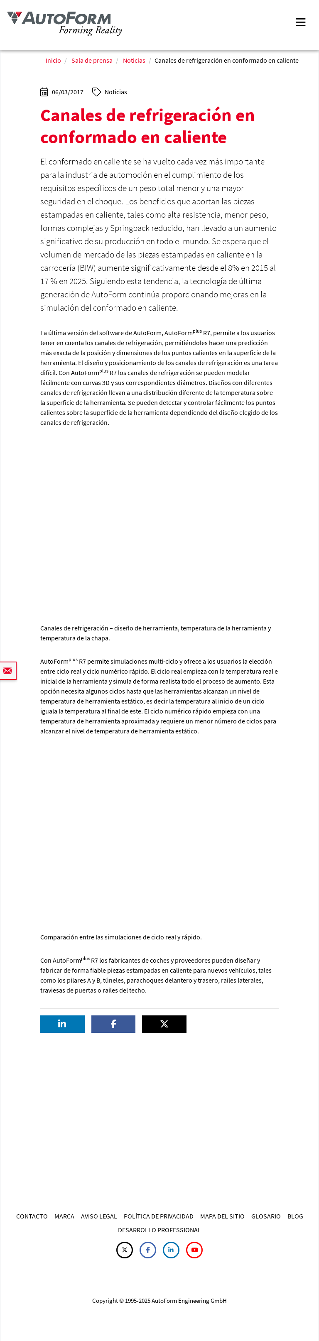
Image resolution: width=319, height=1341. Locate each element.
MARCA (64, 1216)
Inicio (53, 60)
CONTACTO (32, 1216)
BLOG (295, 1216)
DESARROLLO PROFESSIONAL (159, 1230)
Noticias (134, 60)
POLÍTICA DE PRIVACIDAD (159, 1216)
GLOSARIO (266, 1216)
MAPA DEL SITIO (222, 1216)
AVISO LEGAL (99, 1216)
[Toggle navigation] (300, 21)
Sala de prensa (92, 60)
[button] (62, 1024)
